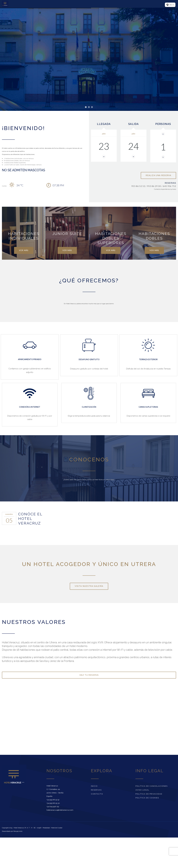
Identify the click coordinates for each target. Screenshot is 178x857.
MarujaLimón (17, 831)
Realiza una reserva (158, 175)
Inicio (94, 786)
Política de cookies (147, 798)
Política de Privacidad (148, 794)
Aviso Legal (142, 790)
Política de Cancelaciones (151, 786)
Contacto (97, 794)
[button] (170, 5)
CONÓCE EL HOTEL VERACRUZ (30, 518)
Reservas (96, 790)
